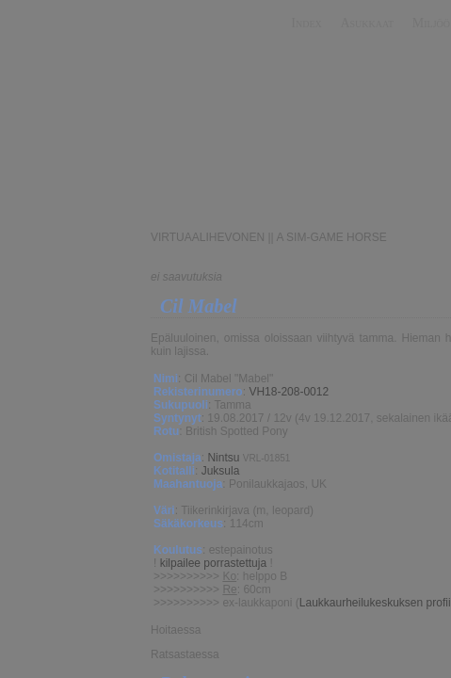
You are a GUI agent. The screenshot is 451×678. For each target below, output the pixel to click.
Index (306, 23)
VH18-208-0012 (289, 391)
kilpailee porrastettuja (213, 563)
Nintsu (223, 457)
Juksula (220, 470)
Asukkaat (367, 23)
